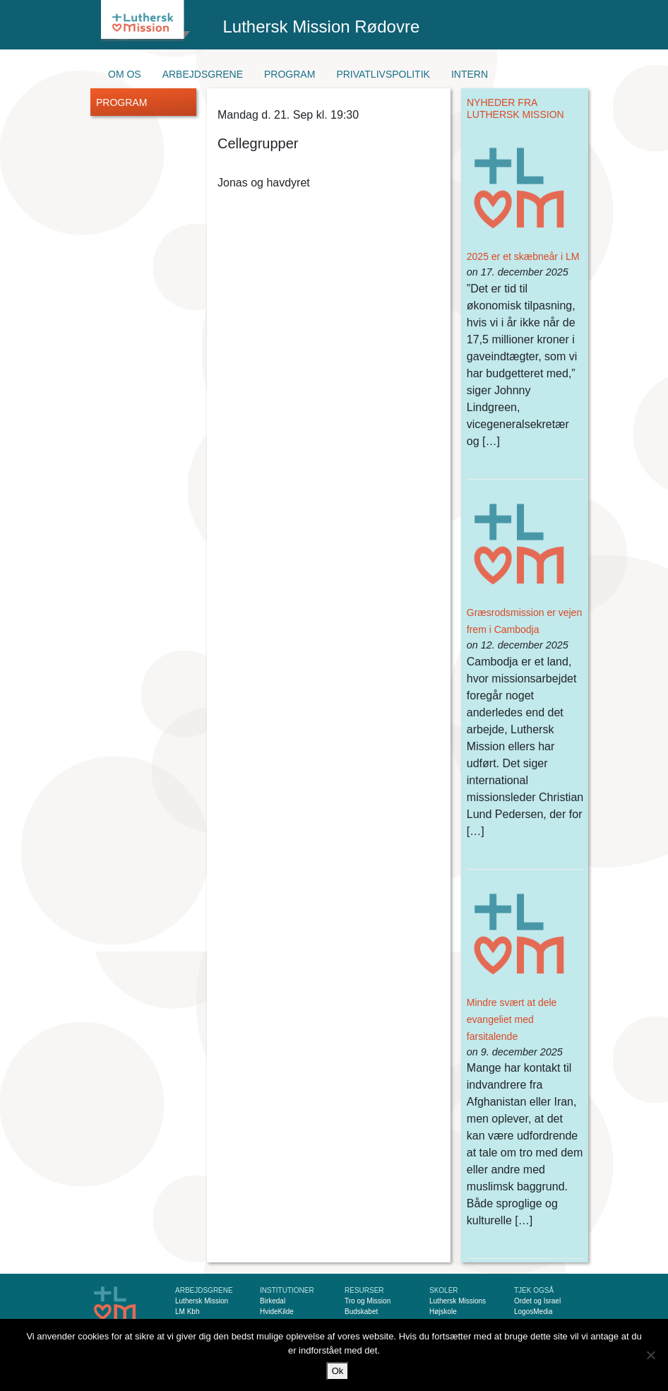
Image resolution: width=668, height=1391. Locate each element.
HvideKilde (277, 1311)
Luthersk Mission (201, 1301)
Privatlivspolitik (383, 74)
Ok (338, 1371)
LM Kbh (187, 1311)
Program (289, 74)
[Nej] (650, 1355)
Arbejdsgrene (202, 74)
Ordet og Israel (537, 1301)
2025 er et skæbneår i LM (523, 256)
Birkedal (272, 1301)
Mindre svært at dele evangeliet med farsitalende (512, 1019)
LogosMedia (533, 1311)
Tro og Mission (367, 1301)
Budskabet (361, 1311)
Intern (469, 74)
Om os (124, 74)
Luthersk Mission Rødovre (321, 26)
